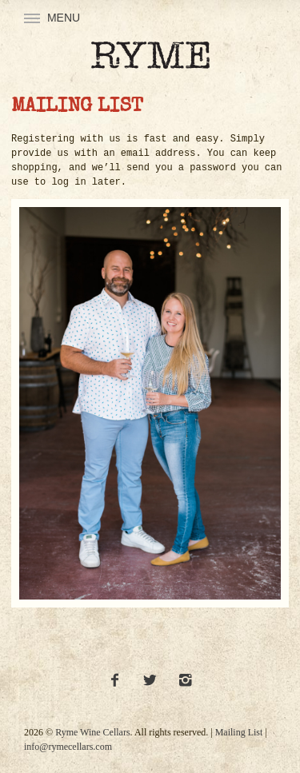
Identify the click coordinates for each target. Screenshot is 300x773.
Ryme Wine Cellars (92, 732)
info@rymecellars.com (68, 746)
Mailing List (239, 732)
